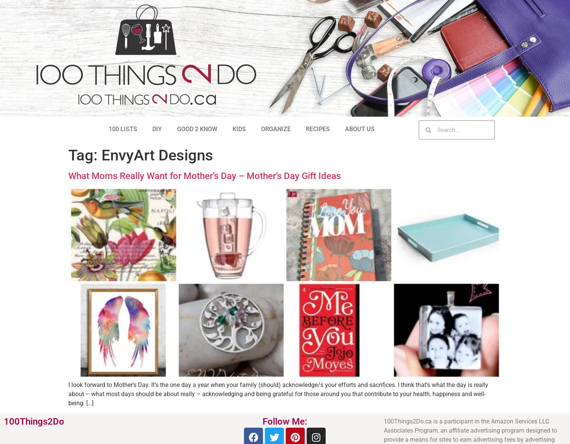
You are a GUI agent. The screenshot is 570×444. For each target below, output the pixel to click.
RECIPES (318, 129)
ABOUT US (360, 129)
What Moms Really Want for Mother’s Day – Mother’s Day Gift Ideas (204, 176)
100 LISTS (123, 129)
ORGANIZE (276, 129)
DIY (157, 129)
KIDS (239, 129)
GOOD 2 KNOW (197, 129)
